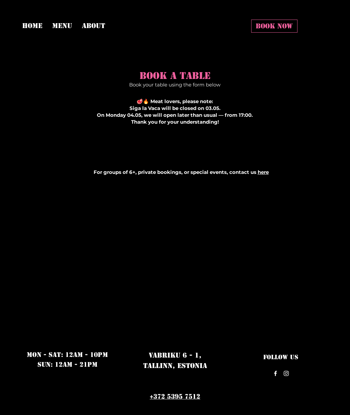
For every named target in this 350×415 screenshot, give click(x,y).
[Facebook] (275, 373)
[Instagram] (286, 373)
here (263, 172)
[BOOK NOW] (274, 26)
